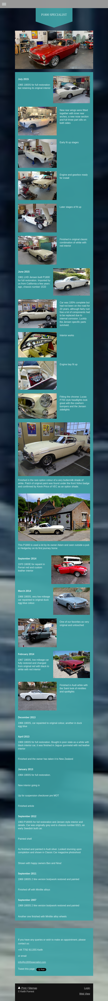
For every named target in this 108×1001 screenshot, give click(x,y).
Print (22, 988)
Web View (84, 993)
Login (87, 988)
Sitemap (32, 988)
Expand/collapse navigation (54, 4)
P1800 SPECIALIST (54, 14)
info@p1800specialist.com (32, 962)
